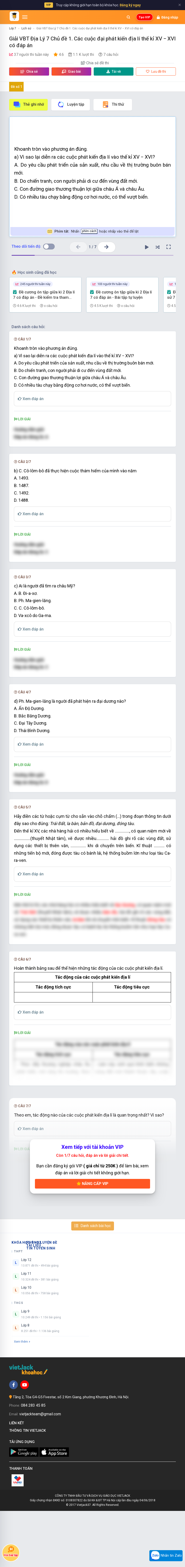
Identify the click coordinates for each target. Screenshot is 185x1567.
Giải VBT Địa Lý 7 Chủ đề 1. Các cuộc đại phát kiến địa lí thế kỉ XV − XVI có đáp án (89, 28)
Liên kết (17, 1479)
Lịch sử (26, 28)
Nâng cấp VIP (92, 1239)
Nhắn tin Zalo (166, 1555)
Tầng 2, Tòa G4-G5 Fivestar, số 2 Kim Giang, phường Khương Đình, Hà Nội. (71, 1453)
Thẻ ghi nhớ (28, 104)
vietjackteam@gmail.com (40, 1470)
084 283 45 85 (33, 1461)
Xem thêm (22, 1397)
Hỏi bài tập (11, 1551)
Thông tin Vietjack (28, 1486)
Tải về (113, 71)
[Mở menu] (24, 17)
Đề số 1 (16, 87)
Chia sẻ (29, 71)
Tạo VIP (144, 17)
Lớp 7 (12, 28)
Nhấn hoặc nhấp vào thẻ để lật (93, 231)
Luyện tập (70, 104)
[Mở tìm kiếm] (128, 17)
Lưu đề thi (156, 71)
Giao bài (71, 71)
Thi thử (113, 104)
